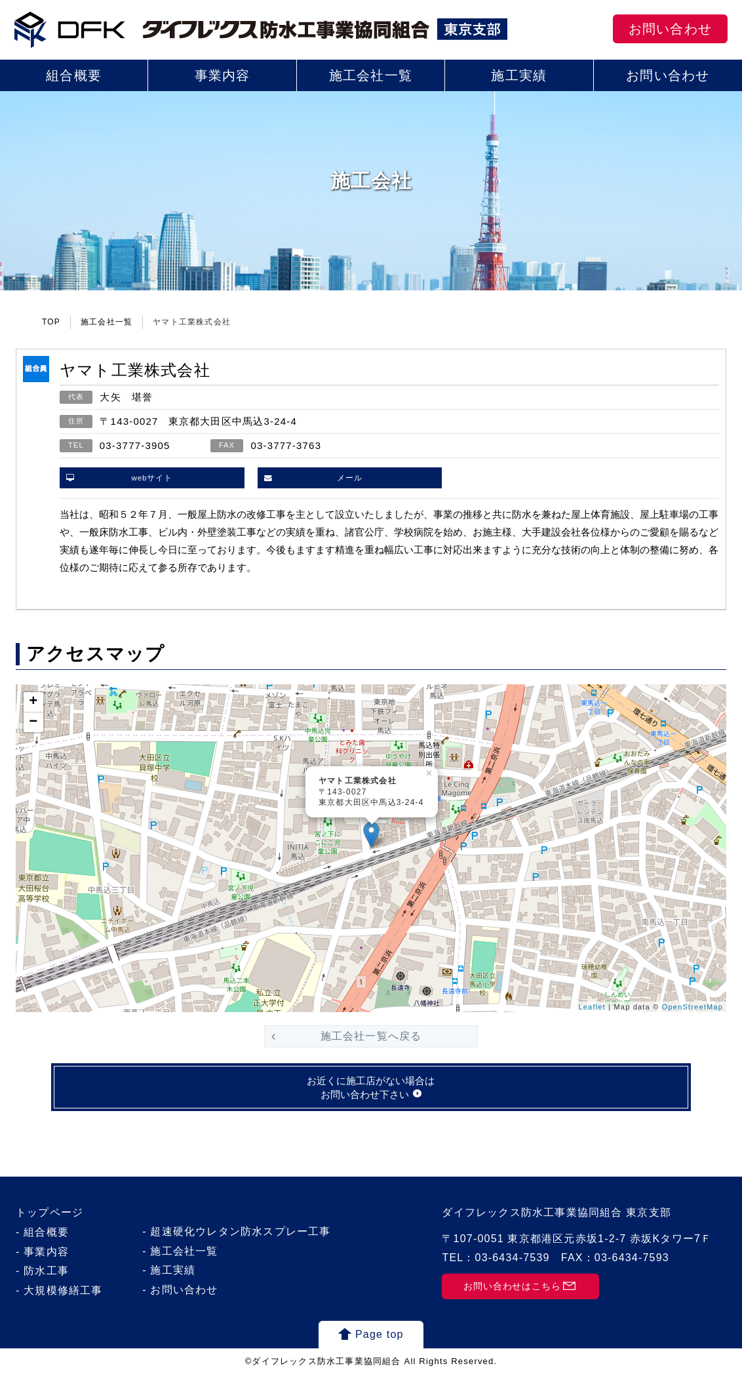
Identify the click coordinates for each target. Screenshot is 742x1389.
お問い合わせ (670, 29)
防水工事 (46, 1285)
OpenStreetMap (692, 1007)
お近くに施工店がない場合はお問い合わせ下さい (371, 1099)
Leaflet (591, 1007)
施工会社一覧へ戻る (371, 1036)
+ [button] (33, 702)
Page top (379, 1349)
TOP (51, 321)
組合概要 (74, 75)
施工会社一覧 (370, 75)
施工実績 (519, 75)
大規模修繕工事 (63, 1305)
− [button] (33, 722)
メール (350, 478)
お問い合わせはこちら (511, 1301)
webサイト (151, 478)
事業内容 (222, 75)
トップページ (49, 1227)
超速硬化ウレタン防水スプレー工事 (240, 1246)
